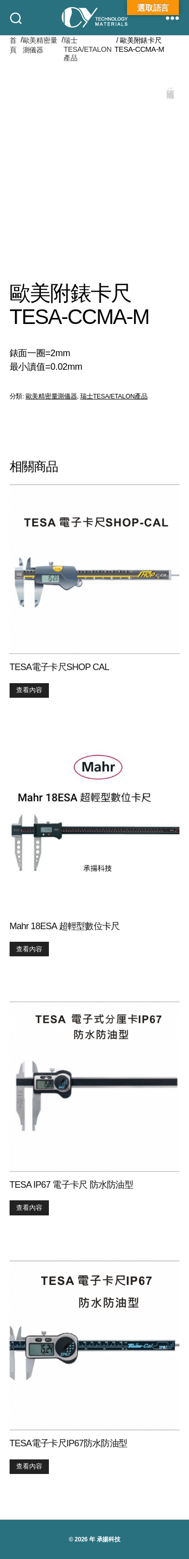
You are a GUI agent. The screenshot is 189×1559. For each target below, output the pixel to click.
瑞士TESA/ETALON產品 (87, 49)
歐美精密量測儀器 (40, 45)
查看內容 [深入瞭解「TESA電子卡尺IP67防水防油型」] (29, 1466)
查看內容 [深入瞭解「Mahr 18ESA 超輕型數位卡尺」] (29, 949)
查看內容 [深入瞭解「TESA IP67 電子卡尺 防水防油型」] (29, 1207)
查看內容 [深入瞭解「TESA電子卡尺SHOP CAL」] (29, 690)
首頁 (13, 45)
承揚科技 (108, 1539)
